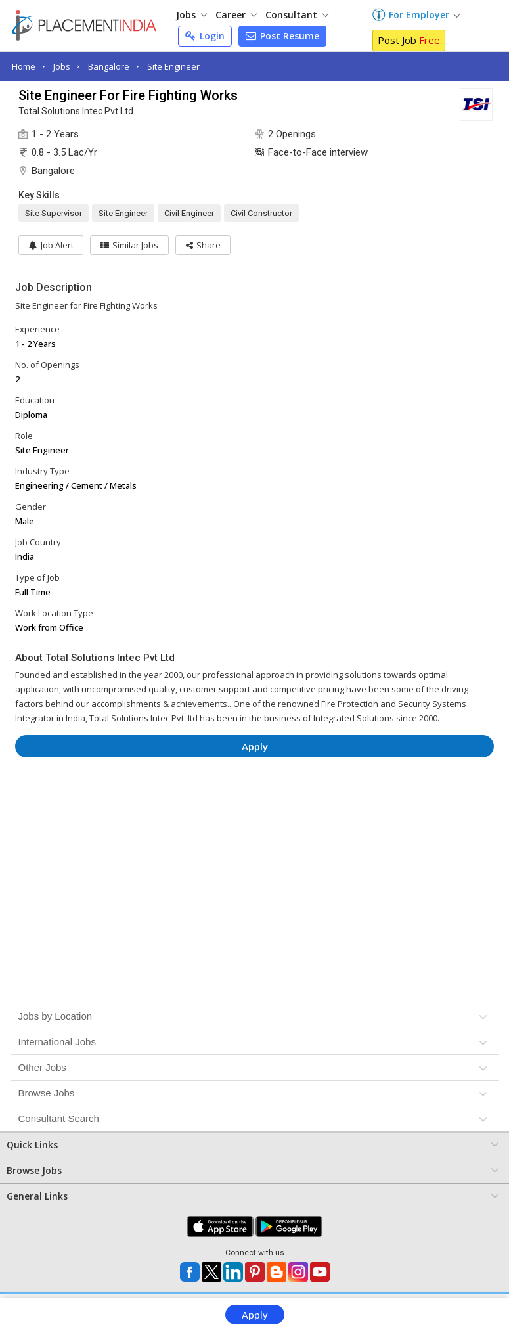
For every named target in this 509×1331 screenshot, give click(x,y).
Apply (255, 1314)
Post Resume (282, 36)
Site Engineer (173, 66)
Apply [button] (255, 746)
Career (236, 15)
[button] (204, 245)
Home (23, 66)
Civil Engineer (189, 213)
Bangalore (108, 66)
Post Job (409, 40)
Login (205, 36)
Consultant (296, 15)
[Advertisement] (255, 806)
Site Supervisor (53, 213)
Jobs (191, 15)
